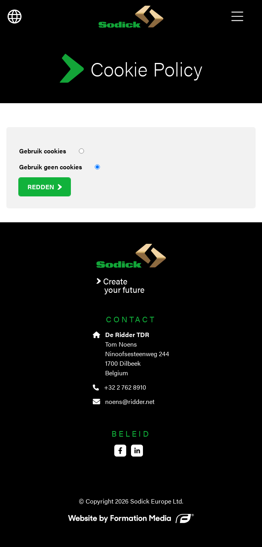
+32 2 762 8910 (119, 387)
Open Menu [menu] (237, 17)
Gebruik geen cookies (59, 167)
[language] (14, 16)
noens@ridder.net (123, 401)
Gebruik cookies (51, 151)
